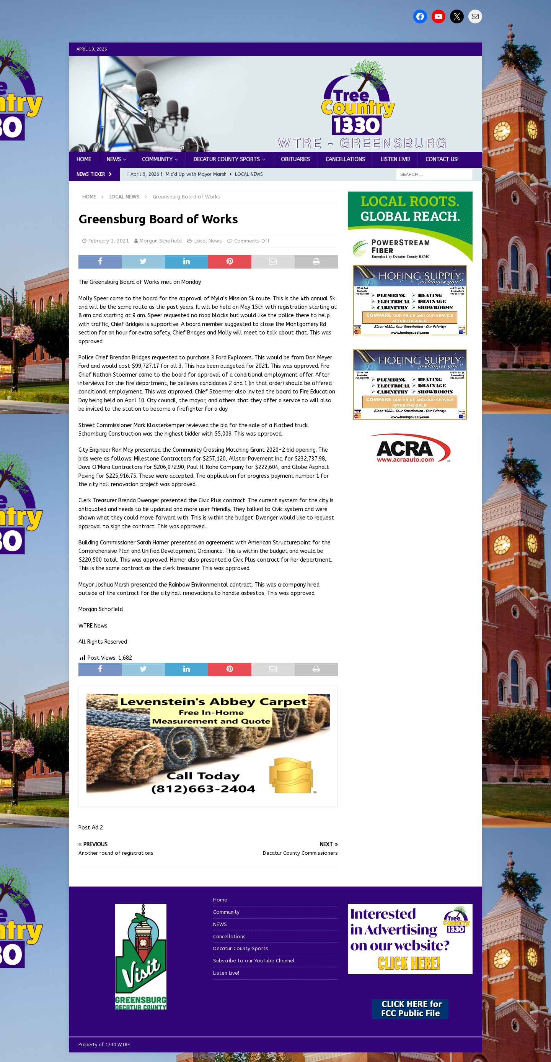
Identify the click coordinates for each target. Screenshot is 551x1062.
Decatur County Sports (227, 159)
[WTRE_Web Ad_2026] (410, 258)
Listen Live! (395, 159)
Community (157, 159)
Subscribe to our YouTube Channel (254, 961)
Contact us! (441, 159)
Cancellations (345, 159)
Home (84, 159)
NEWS (114, 159)
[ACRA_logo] (410, 458)
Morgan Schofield (161, 241)
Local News (208, 241)
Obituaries (295, 159)
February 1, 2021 (108, 241)
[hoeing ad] (410, 331)
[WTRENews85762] (410, 416)
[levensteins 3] (208, 794)
